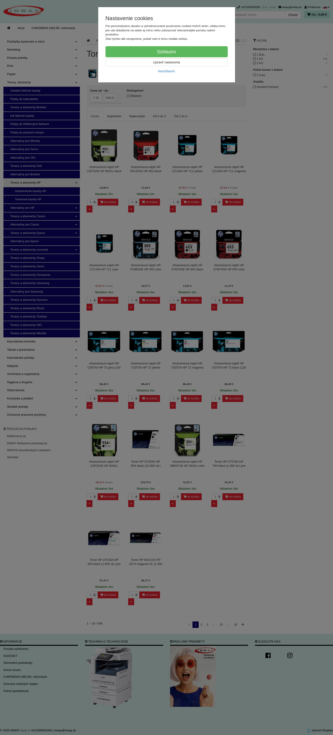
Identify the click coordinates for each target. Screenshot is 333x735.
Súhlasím (166, 51)
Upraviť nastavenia (166, 62)
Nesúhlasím (166, 71)
